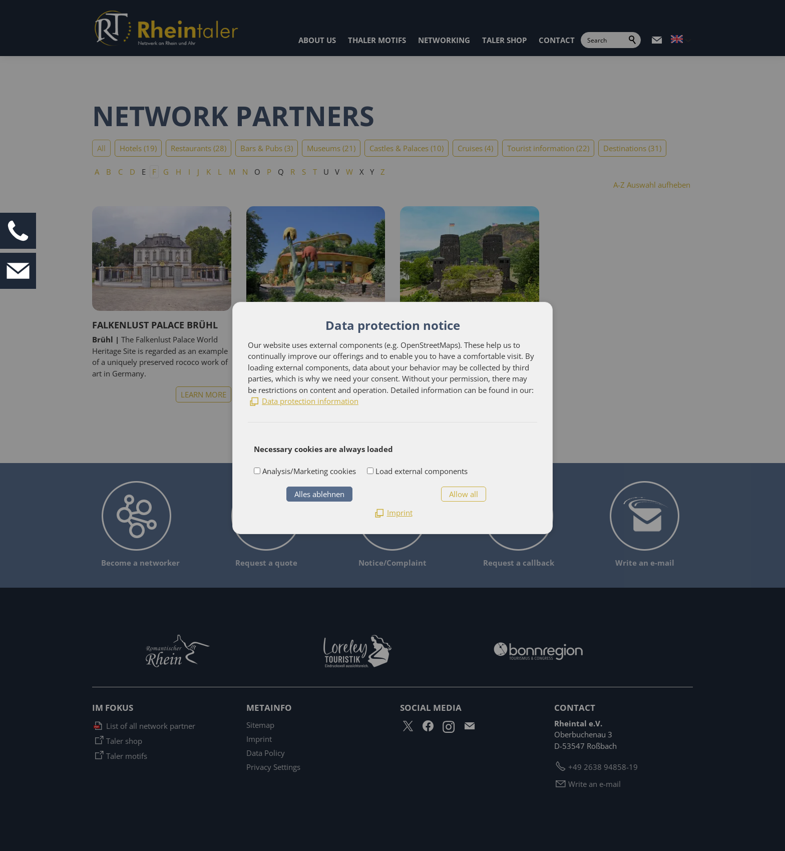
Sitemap (260, 725)
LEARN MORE (203, 394)
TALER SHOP (504, 40)
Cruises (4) (475, 148)
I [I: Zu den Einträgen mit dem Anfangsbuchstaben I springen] (189, 172)
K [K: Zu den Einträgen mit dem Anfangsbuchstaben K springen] (208, 172)
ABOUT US (317, 40)
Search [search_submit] (633, 40)
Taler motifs (126, 756)
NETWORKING (444, 40)
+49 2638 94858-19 (603, 767)
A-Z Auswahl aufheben (651, 185)
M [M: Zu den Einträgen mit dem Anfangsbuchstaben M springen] (232, 172)
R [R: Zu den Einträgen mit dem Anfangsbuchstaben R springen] (292, 172)
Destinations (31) (632, 148)
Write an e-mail (594, 784)
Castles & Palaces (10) (406, 148)
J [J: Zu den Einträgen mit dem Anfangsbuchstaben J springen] (198, 172)
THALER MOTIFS (377, 40)
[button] (657, 40)
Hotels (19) (138, 148)
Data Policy (265, 753)
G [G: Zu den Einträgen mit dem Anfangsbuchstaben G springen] (166, 172)
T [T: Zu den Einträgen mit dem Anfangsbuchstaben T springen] (315, 172)
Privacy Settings (273, 767)
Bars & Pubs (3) (266, 148)
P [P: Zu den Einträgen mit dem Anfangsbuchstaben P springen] (269, 172)
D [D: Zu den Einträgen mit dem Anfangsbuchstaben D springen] (132, 172)
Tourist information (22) (548, 148)
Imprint (259, 739)
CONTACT (557, 40)
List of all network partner (150, 726)
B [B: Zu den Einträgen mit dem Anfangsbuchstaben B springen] (108, 172)
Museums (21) (331, 148)
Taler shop (124, 741)
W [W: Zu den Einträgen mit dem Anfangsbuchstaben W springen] (349, 172)
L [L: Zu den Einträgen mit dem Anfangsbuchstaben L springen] (220, 172)
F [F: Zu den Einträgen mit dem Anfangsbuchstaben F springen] (154, 172)
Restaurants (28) (198, 148)
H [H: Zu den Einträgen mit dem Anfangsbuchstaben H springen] (178, 172)
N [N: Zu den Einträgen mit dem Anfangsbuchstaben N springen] (245, 172)
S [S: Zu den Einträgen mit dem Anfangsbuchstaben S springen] (304, 172)
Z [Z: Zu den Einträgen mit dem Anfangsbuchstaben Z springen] (382, 172)
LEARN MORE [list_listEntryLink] (357, 394)
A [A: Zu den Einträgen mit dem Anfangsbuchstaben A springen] (97, 172)
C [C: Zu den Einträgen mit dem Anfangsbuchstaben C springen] (120, 172)
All (101, 148)
